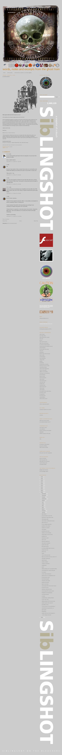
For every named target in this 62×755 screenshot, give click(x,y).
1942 (7, 147)
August (43, 500)
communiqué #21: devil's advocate (48, 570)
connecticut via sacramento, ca (48, 608)
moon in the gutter (43, 370)
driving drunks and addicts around (46, 346)
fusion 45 (41, 350)
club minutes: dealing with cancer (48, 520)
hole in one (44, 539)
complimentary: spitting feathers (48, 597)
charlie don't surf (45, 549)
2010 (42, 490)
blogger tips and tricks (44, 469)
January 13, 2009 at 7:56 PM (13, 161)
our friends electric (6, 76)
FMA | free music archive (44, 420)
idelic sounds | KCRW (44, 447)
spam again (44, 609)
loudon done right (45, 544)
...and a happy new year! (46, 614)
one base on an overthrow (45, 373)
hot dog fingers (42, 356)
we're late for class (43, 427)
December (44, 493)
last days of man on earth (44, 365)
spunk (43, 553)
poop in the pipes (43, 377)
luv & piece (44, 572)
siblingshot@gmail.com (44, 318)
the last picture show (46, 577)
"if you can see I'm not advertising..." (49, 606)
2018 (42, 480)
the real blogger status (44, 471)
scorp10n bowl (42, 385)
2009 (42, 492)
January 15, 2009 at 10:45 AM (13, 216)
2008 (42, 617)
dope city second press (44, 343)
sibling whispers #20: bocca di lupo (48, 601)
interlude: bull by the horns (47, 589)
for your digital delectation (47, 524)
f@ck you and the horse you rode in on (49, 556)
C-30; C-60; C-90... (45, 599)
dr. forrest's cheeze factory (45, 344)
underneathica (42, 397)
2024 (42, 476)
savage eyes (42, 383)
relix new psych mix (43, 459)
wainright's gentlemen (46, 558)
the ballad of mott (45, 604)
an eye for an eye (45, 587)
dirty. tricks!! (44, 514)
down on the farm (45, 584)
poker (43, 567)
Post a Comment (6, 219)
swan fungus (42, 389)
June (43, 503)
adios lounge (42, 334)
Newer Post (5, 220)
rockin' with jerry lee (43, 462)
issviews (41, 415)
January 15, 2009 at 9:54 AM (13, 193)
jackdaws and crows (45, 531)
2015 (42, 485)
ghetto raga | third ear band (45, 353)
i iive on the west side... (46, 555)
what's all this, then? (43, 398)
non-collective (42, 429)
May (43, 505)
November (44, 495)
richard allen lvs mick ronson (47, 534)
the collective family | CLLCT (45, 422)
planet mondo (42, 376)
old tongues (44, 529)
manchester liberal (43, 367)
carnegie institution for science (45, 409)
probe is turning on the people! (45, 430)
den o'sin (41, 338)
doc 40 (41, 340)
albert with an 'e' (45, 522)
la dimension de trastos (44, 364)
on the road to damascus (46, 573)
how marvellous (43, 358)
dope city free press (43, 341)
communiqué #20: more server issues (49, 585)
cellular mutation (45, 561)
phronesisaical (42, 374)
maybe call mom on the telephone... (48, 613)
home (4, 72)
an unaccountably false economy (48, 548)
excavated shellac (43, 464)
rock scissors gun (43, 380)
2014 (42, 487)
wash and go (44, 560)
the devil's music (43, 392)
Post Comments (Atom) (12, 223)
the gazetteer (42, 394)
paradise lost (44, 536)
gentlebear (42, 352)
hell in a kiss (42, 355)
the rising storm (42, 395)
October (43, 497)
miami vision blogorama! (44, 368)
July (43, 502)
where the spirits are (46, 541)
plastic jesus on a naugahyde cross (48, 575)
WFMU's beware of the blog (45, 433)
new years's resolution (46, 543)
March (43, 509)
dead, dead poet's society (44, 337)
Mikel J (7, 187)
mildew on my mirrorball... (47, 532)
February (44, 510)
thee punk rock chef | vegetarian (46, 452)
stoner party (42, 388)
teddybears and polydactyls (47, 592)
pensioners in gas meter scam (47, 517)
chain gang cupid (45, 519)
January (43, 512)
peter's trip (44, 551)
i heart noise (42, 359)
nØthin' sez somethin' (44, 371)
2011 (42, 488)
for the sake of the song (44, 349)
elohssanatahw (42, 347)
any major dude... (43, 335)
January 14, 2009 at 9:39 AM (13, 174)
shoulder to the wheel (46, 580)
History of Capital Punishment (10, 132)
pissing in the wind (45, 582)
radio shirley (42, 379)
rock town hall (42, 382)
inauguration (44, 565)
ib (6, 164)
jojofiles (41, 361)
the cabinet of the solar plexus (45, 391)
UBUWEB (41, 432)
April (43, 507)
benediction (44, 611)
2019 (42, 478)
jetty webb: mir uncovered (44, 461)
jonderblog (42, 362)
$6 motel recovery (45, 546)
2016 (42, 483)
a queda (43, 596)
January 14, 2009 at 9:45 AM (13, 184)
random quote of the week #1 (47, 602)
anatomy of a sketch (46, 527)
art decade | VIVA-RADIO (44, 444)
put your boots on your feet (47, 515)
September (44, 498)
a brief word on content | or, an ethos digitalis (23, 72)
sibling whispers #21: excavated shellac (49, 568)
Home (20, 220)
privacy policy (9, 72)
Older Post (36, 220)
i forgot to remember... (46, 563)
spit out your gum (43, 386)
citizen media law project (44, 404)
